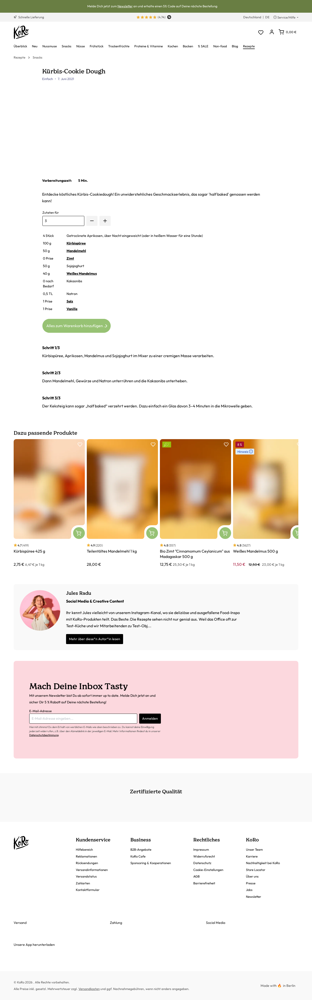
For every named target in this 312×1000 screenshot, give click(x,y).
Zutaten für (50, 212)
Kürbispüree (76, 243)
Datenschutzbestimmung (43, 735)
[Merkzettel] (261, 32)
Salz (70, 301)
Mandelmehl (76, 251)
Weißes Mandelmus (82, 273)
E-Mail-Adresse (40, 711)
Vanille (72, 309)
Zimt (70, 258)
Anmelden (150, 718)
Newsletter (125, 6)
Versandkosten (89, 989)
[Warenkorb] (287, 32)
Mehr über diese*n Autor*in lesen (94, 639)
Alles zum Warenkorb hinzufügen (77, 325)
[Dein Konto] (272, 32)
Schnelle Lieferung (29, 17)
